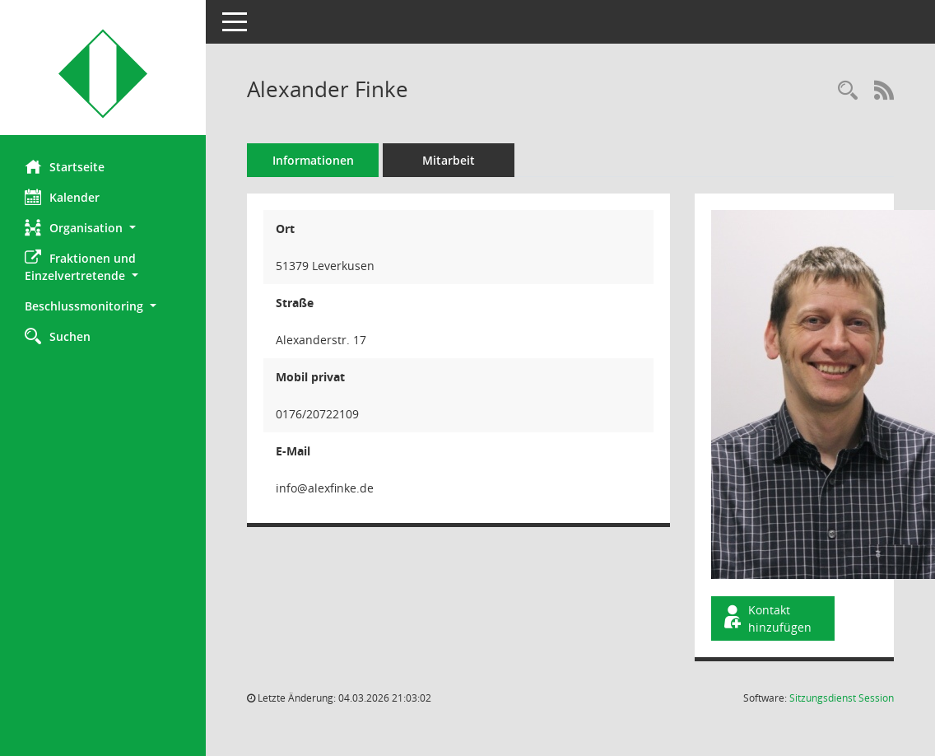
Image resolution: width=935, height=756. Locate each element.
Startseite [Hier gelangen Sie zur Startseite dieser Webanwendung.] (65, 166)
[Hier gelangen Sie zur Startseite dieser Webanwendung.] (103, 74)
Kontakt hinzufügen (766, 618)
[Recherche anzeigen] (848, 91)
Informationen (313, 160)
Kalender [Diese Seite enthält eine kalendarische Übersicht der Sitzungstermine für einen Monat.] (62, 197)
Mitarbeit (448, 160)
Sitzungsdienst (841, 698)
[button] (103, 227)
